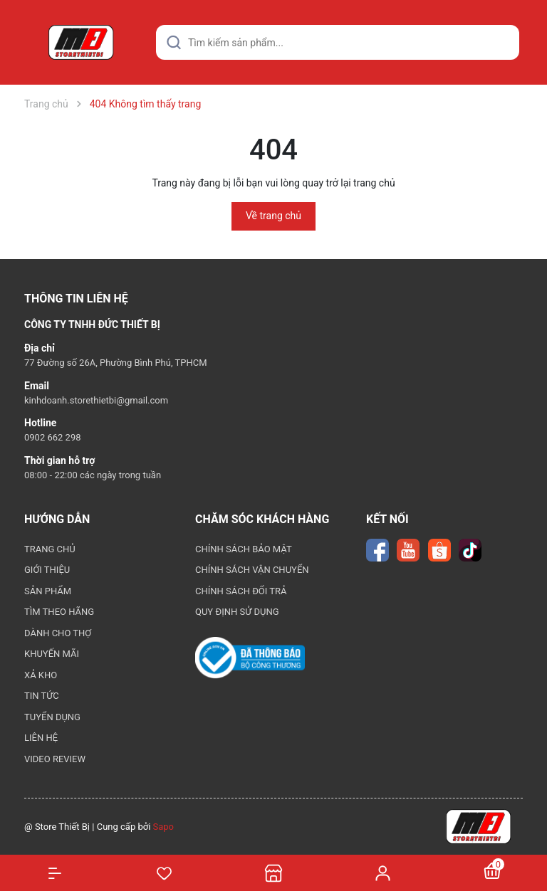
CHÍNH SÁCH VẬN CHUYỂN (252, 569)
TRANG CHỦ (49, 549)
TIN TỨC (41, 695)
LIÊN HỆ (41, 737)
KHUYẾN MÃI (51, 653)
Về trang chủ (273, 215)
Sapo (163, 826)
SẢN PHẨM (47, 591)
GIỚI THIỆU (47, 569)
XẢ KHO (40, 675)
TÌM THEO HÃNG (59, 611)
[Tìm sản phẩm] (337, 42)
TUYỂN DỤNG (52, 717)
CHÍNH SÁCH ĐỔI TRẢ (241, 591)
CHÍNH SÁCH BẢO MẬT (243, 549)
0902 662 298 (52, 437)
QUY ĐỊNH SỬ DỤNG (237, 611)
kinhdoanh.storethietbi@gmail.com (96, 400)
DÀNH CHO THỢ (57, 633)
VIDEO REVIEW (54, 759)
